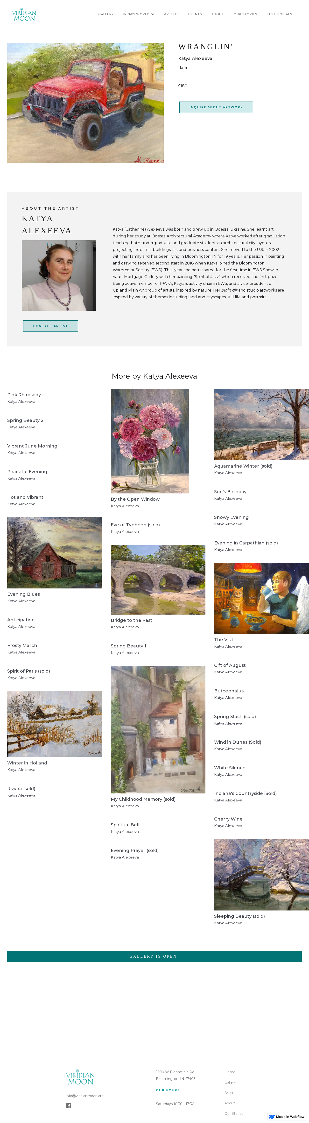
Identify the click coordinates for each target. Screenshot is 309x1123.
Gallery (230, 1082)
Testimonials (279, 14)
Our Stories (234, 1113)
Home (230, 1072)
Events (195, 14)
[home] (24, 14)
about (217, 14)
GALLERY (106, 14)
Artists (230, 1093)
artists (171, 14)
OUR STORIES (245, 14)
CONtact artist (50, 326)
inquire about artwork (216, 107)
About (230, 1103)
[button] (139, 14)
